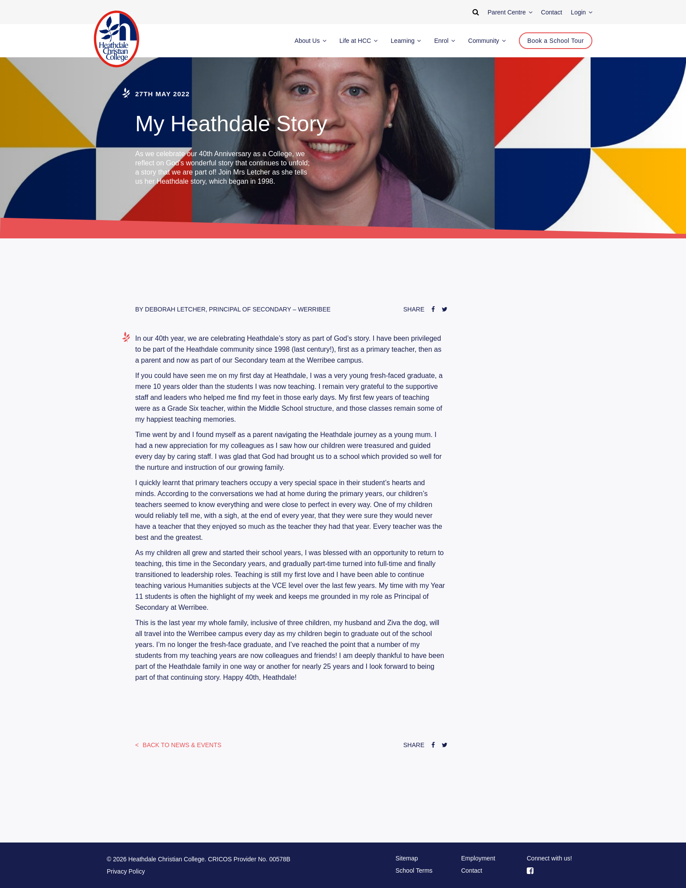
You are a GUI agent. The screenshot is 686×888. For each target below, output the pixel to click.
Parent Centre (510, 12)
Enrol (444, 41)
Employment (478, 858)
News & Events (181, 744)
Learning (406, 41)
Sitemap (407, 858)
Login (581, 12)
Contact (471, 870)
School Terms (414, 870)
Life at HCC (359, 41)
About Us (310, 41)
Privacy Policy (126, 871)
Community (487, 41)
